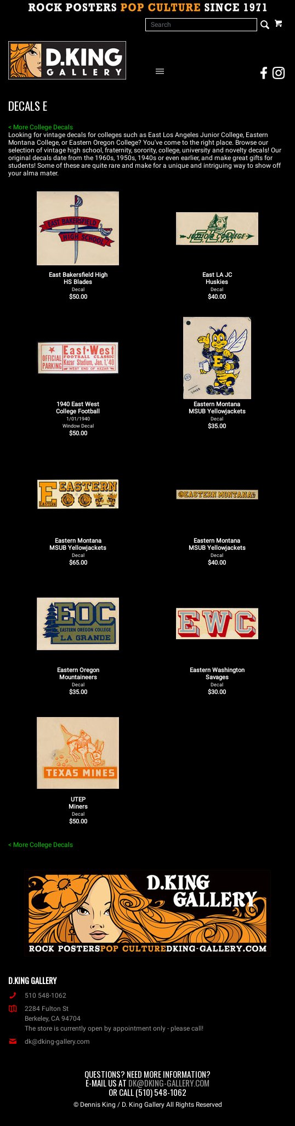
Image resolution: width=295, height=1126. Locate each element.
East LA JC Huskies (217, 281)
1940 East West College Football (78, 415)
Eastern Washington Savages (217, 677)
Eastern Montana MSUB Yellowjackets (217, 411)
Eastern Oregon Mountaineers (78, 677)
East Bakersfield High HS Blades (78, 281)
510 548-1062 (37, 995)
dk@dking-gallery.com (49, 1041)
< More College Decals (40, 127)
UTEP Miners (78, 806)
